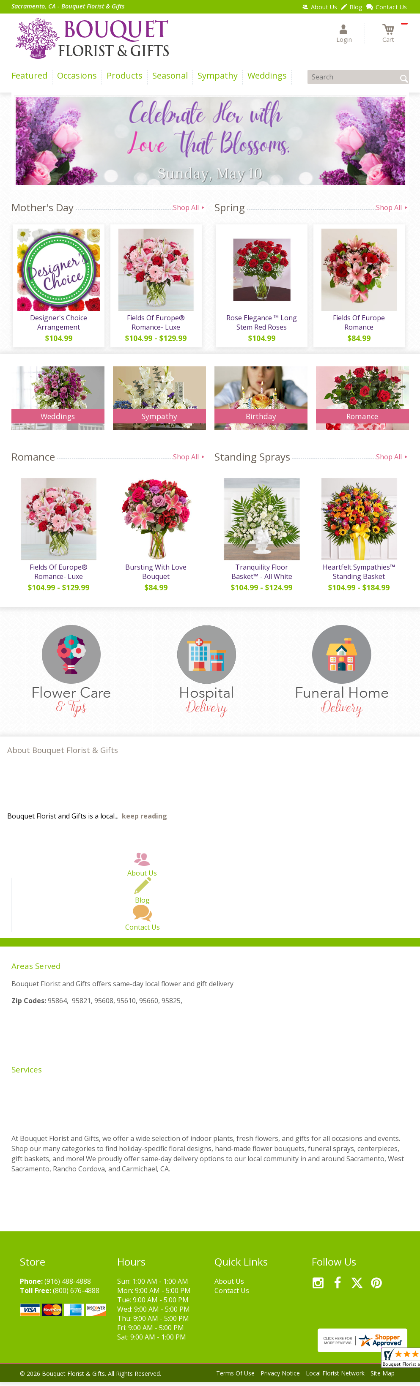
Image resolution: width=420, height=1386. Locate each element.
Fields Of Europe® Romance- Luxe (155, 324)
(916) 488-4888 (67, 1285)
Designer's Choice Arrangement (57, 324)
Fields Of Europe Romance (358, 324)
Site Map (383, 1377)
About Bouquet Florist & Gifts (62, 754)
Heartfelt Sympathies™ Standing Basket (358, 576)
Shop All (189, 207)
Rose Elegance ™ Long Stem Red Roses (260, 324)
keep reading (144, 820)
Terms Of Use (235, 1377)
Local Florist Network (335, 1377)
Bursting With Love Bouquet (155, 576)
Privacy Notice (280, 1377)
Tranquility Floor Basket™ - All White (261, 576)
